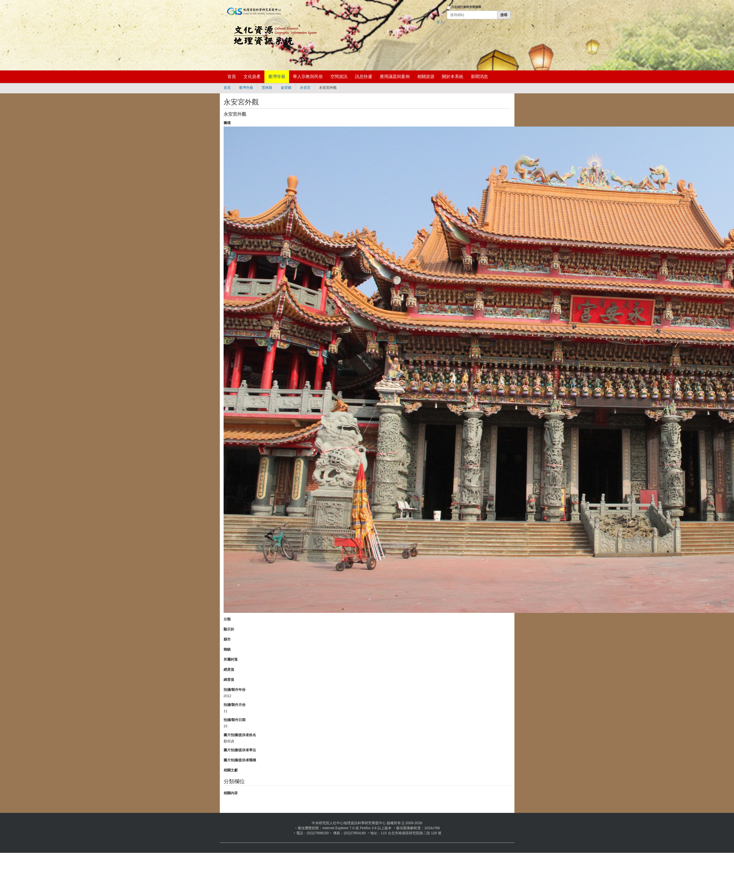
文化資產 (252, 76)
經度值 (229, 669)
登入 (439, 22)
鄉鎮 (227, 649)
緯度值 (229, 680)
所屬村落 (231, 659)
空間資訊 (338, 76)
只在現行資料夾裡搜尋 (466, 7)
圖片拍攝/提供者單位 (240, 750)
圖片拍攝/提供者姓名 (240, 735)
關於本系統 (452, 76)
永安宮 (305, 88)
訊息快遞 (363, 76)
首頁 (231, 76)
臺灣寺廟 (276, 76)
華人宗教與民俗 (308, 76)
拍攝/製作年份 (235, 690)
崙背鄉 (286, 88)
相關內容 (231, 793)
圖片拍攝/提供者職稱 (240, 760)
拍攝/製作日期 (235, 720)
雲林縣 (267, 88)
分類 (227, 619)
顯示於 (229, 629)
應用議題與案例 (395, 76)
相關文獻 (231, 770)
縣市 (227, 639)
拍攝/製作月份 (235, 705)
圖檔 (227, 123)
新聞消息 (479, 76)
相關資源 (425, 76)
